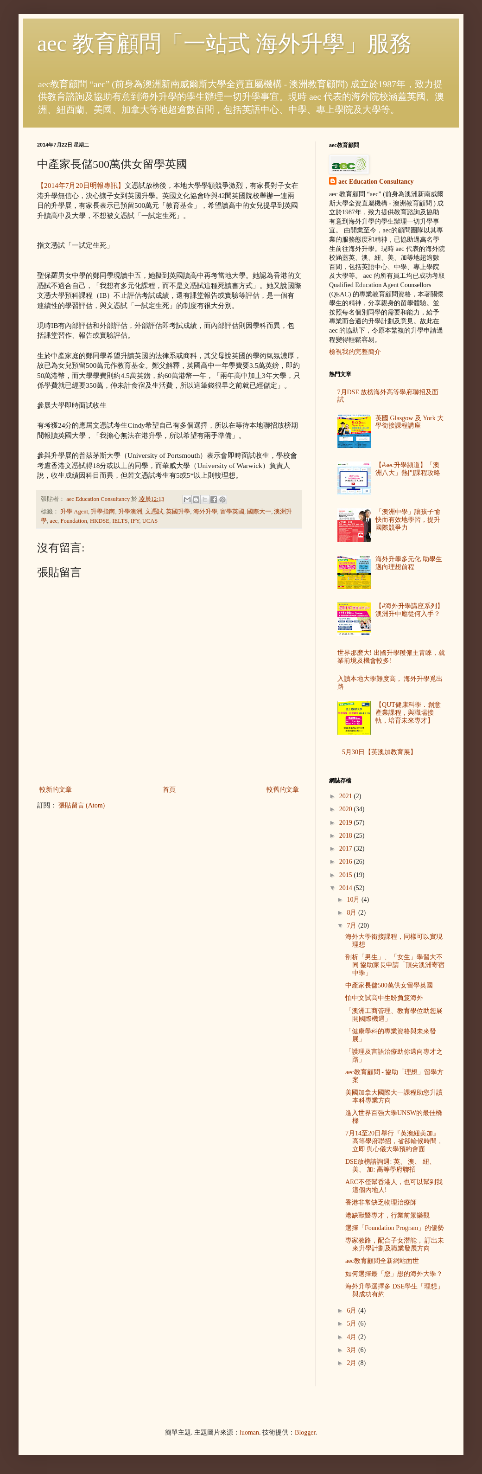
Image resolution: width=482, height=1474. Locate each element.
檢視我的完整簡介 (355, 351)
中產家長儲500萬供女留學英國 (389, 985)
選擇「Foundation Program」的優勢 (394, 1227)
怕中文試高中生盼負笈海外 (384, 997)
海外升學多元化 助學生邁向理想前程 (408, 563)
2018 (346, 835)
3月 (352, 1349)
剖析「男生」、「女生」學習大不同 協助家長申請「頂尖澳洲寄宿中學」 (395, 965)
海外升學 (205, 511)
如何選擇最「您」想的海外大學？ (394, 1273)
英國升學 (178, 511)
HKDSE (99, 521)
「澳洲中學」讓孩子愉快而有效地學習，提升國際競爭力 (407, 519)
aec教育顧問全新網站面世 (382, 1260)
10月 (354, 899)
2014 (346, 887)
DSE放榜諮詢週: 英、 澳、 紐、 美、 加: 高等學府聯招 (390, 1165)
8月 (352, 912)
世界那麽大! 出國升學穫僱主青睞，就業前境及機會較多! (391, 656)
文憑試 (154, 511)
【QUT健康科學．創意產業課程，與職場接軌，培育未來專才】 (408, 712)
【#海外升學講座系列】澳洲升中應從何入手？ (409, 609)
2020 (346, 809)
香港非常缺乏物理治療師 (381, 1202)
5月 (352, 1323)
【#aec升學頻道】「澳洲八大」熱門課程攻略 (407, 468)
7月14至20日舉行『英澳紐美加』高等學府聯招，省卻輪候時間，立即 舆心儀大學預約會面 (394, 1141)
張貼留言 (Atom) (81, 805)
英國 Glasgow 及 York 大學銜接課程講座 (409, 422)
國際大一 (259, 511)
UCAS (150, 521)
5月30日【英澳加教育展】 (379, 752)
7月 (352, 925)
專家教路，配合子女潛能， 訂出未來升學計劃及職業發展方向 (394, 1244)
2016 (346, 861)
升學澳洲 (130, 511)
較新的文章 (55, 789)
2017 (346, 848)
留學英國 (232, 511)
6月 (352, 1310)
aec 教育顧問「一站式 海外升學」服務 (224, 43)
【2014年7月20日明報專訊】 (81, 185)
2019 (346, 822)
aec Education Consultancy (376, 181)
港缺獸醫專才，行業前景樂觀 (387, 1215)
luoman (249, 1432)
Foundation (73, 521)
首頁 (169, 789)
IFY (135, 521)
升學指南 (103, 511)
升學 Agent (74, 511)
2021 (346, 796)
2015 (346, 875)
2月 (352, 1362)
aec (53, 521)
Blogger (305, 1432)
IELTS (119, 521)
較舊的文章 (282, 789)
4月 (352, 1336)
